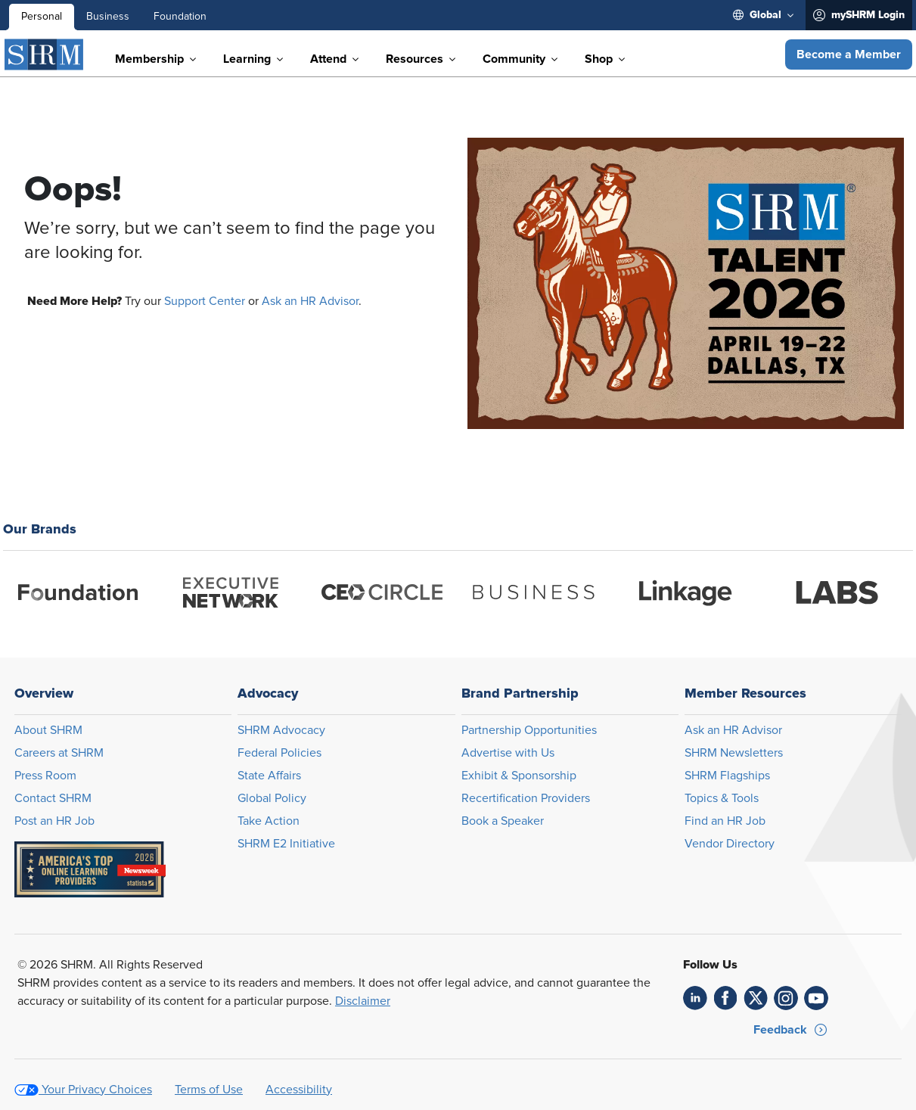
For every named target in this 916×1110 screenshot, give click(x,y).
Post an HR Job (54, 821)
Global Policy (272, 798)
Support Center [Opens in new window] (204, 301)
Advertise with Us (507, 753)
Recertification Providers (525, 798)
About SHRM (48, 730)
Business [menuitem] (107, 16)
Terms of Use (209, 1090)
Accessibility (298, 1090)
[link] (695, 998)
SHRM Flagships (727, 776)
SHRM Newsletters (734, 753)
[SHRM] (45, 54)
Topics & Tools (722, 798)
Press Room (45, 776)
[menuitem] (763, 15)
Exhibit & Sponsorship (518, 776)
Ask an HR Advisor (310, 301)
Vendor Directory (730, 844)
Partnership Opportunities (529, 730)
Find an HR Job (725, 821)
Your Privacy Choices (97, 1090)
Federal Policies (279, 753)
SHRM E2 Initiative (286, 844)
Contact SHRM (53, 798)
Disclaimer (362, 1001)
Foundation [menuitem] (180, 16)
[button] (848, 54)
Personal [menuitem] (41, 16)
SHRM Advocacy (281, 730)
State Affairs (269, 776)
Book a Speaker (502, 821)
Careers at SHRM (59, 753)
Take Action (269, 821)
